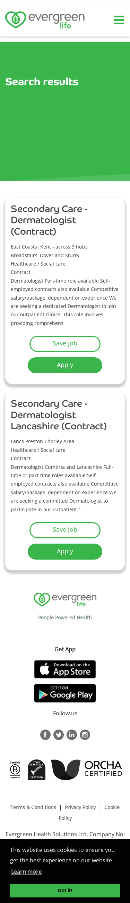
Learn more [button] (26, 872)
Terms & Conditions (33, 807)
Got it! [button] (65, 890)
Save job (65, 343)
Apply (65, 364)
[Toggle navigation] (119, 20)
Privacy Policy (80, 807)
